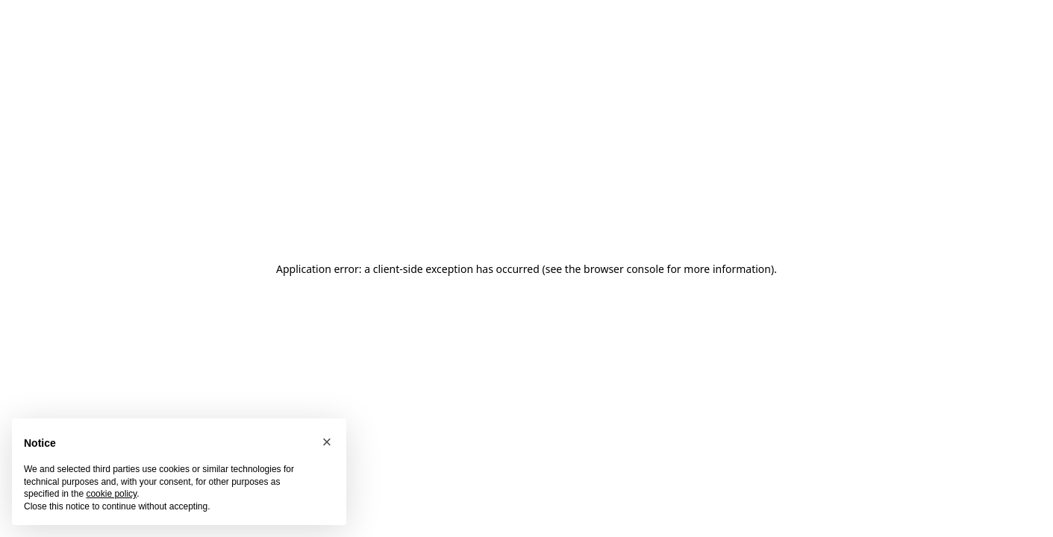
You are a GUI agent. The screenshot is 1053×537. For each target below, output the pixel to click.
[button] (327, 442)
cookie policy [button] (111, 494)
